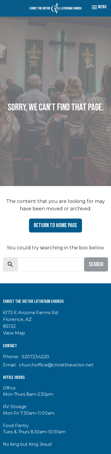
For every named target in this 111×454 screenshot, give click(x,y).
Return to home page (55, 225)
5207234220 (35, 356)
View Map (14, 333)
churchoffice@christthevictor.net (56, 365)
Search (96, 264)
